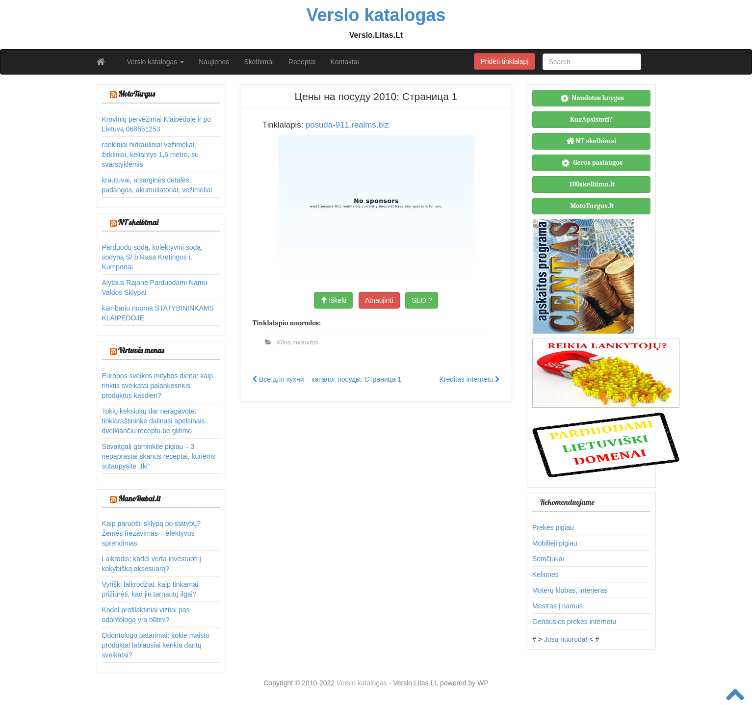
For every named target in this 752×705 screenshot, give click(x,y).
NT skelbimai (138, 222)
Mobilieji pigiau (554, 543)
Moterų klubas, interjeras (569, 590)
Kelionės (545, 574)
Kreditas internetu (469, 379)
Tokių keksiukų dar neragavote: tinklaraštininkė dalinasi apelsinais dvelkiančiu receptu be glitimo (153, 421)
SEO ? (422, 300)
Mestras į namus (557, 606)
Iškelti (333, 300)
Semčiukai (548, 559)
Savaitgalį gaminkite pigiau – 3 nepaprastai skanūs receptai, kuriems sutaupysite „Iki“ (159, 456)
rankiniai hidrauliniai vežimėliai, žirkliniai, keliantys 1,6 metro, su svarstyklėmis (150, 154)
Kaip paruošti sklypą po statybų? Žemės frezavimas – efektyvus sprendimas (151, 533)
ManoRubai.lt (139, 498)
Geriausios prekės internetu (574, 622)
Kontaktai (344, 62)
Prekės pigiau (553, 527)
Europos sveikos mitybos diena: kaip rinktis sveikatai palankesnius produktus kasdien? (157, 385)
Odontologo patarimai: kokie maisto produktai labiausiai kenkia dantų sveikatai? (155, 645)
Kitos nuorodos (297, 342)
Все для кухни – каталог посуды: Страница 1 (327, 379)
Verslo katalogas (155, 62)
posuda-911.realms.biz (347, 125)
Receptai (301, 62)
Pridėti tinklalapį (504, 61)
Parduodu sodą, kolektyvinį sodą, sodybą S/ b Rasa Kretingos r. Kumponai (152, 257)
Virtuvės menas (141, 350)
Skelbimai (259, 62)
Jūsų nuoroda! (566, 639)
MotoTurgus (136, 94)
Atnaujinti (379, 300)
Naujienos (214, 62)
